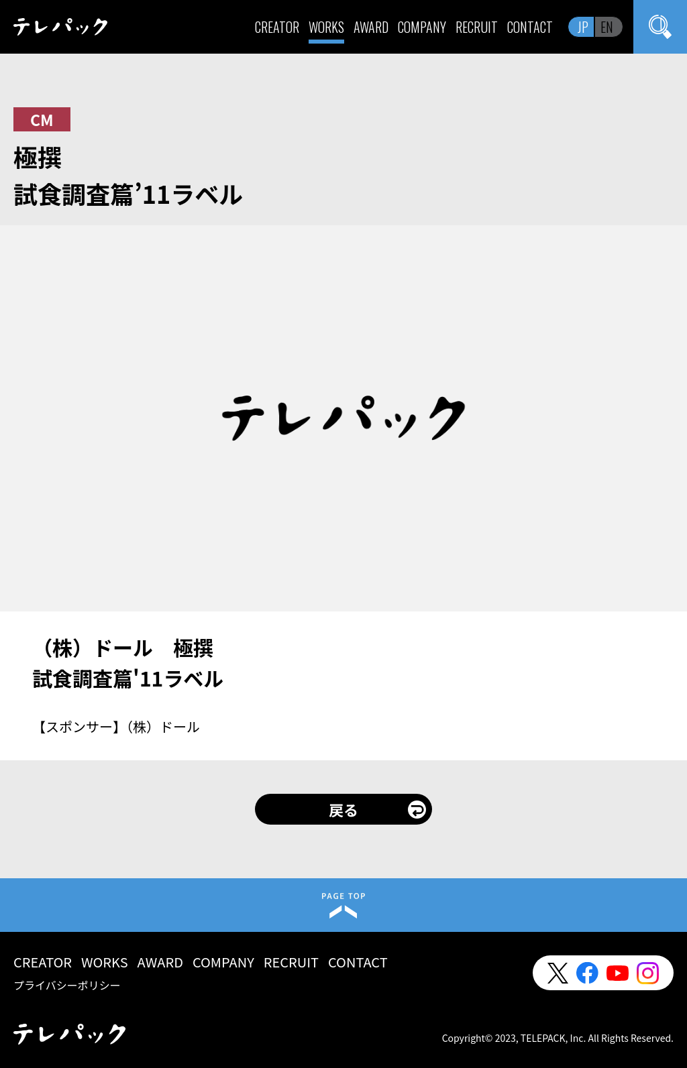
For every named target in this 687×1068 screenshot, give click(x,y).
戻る (343, 809)
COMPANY (422, 27)
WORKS (326, 27)
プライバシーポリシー (67, 985)
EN (606, 27)
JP (583, 27)
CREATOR (277, 27)
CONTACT (530, 27)
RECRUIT (477, 27)
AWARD (371, 27)
